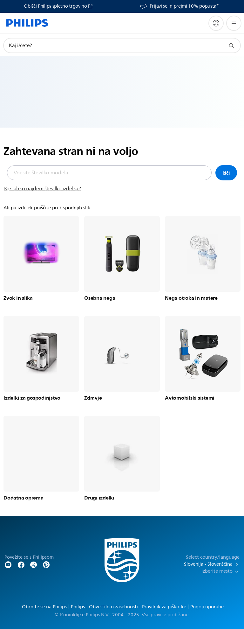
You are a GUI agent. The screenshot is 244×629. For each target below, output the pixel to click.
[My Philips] (216, 23)
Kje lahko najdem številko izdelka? (42, 189)
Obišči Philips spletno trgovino (55, 6)
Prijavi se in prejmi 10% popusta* (184, 6)
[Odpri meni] (233, 23)
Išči (226, 172)
